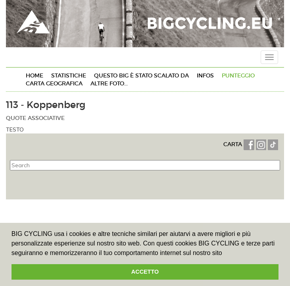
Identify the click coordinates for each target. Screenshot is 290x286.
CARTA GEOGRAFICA (54, 83)
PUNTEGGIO (238, 75)
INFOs (205, 75)
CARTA (233, 144)
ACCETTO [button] (145, 272)
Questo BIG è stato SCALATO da (141, 75)
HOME (34, 75)
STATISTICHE (68, 75)
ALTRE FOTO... (109, 83)
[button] (225, 253)
